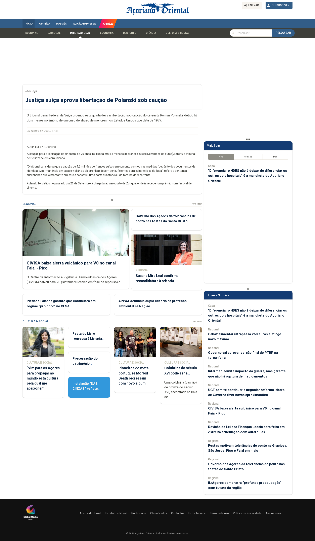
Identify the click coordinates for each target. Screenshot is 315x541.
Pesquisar (283, 32)
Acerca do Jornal (90, 513)
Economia (107, 33)
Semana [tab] (248, 156)
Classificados (158, 513)
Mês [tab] (275, 156)
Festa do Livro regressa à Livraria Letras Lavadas (87, 338)
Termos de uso (219, 513)
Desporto (129, 33)
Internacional (80, 33)
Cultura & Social (177, 33)
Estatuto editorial (116, 513)
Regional (31, 33)
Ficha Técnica (197, 513)
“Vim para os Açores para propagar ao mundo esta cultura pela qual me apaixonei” (43, 378)
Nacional (53, 33)
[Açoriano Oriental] (30, 520)
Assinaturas (273, 513)
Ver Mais (197, 204)
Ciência (151, 33)
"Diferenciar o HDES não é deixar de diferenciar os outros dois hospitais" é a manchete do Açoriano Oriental (247, 176)
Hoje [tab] (221, 156)
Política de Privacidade (247, 513)
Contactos (177, 513)
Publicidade (138, 513)
